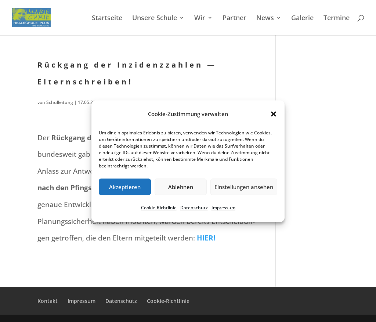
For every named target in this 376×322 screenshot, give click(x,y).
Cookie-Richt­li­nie (159, 208)
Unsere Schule (154, 18)
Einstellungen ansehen (243, 187)
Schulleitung (59, 102)
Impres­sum (223, 208)
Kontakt (47, 300)
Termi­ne (336, 18)
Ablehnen (180, 187)
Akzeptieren (125, 187)
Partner (234, 18)
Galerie (302, 18)
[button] (273, 114)
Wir (199, 18)
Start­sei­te (107, 18)
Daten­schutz (194, 208)
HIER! (206, 238)
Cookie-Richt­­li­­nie (168, 300)
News (265, 18)
